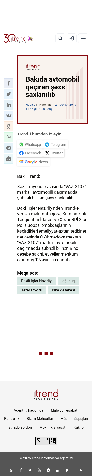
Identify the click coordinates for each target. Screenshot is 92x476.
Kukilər (79, 427)
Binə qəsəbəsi (63, 290)
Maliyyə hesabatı (64, 410)
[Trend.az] (18, 38)
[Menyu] (83, 38)
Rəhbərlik (11, 418)
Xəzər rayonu (31, 290)
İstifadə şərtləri (19, 427)
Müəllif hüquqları (74, 418)
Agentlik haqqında (28, 410)
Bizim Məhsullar (40, 418)
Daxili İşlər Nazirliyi (37, 281)
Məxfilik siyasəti (52, 427)
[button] (8, 83)
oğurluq (68, 281)
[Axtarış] (60, 38)
